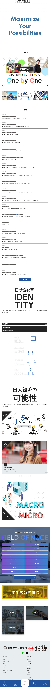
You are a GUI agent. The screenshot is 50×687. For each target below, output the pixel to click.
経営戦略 (37, 559)
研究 (4, 663)
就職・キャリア (6, 661)
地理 (37, 556)
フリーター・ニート (13, 556)
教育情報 (28, 672)
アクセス (4, 668)
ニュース (4, 667)
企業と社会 (13, 571)
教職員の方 (29, 661)
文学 (37, 552)
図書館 (28, 670)
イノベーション (36, 548)
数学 (37, 567)
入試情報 (4, 665)
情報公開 (28, 674)
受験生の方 (29, 656)
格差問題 (37, 571)
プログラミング (13, 548)
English (4, 672)
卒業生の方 (29, 659)
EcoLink (28, 665)
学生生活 (4, 659)
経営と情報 (13, 559)
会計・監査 (36, 563)
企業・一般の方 (29, 663)
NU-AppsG (29, 668)
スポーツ (13, 552)
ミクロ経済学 (13, 567)
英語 (13, 544)
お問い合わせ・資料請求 (7, 670)
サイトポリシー (29, 677)
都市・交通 (36, 544)
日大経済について (6, 656)
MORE (16, 577)
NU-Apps (28, 666)
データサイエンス (13, 563)
